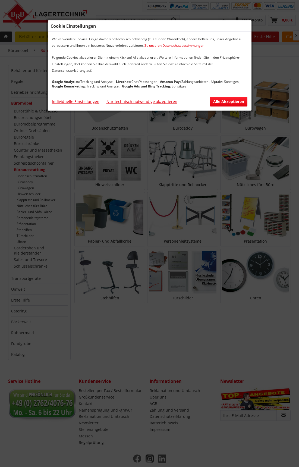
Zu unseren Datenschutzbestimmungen (174, 45)
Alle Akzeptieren (228, 101)
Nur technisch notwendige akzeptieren (141, 101)
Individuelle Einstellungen (75, 101)
